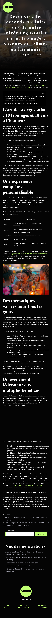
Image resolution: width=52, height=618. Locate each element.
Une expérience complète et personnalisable (20, 98)
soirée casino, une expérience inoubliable (27, 485)
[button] (41, 7)
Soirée (7, 514)
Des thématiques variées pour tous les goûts (20, 101)
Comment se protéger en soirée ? (17, 566)
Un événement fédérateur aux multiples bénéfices (22, 103)
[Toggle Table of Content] (42, 93)
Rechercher (9, 531)
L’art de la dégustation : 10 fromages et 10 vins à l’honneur (24, 96)
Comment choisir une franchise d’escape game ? (22, 563)
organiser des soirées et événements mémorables (29, 254)
